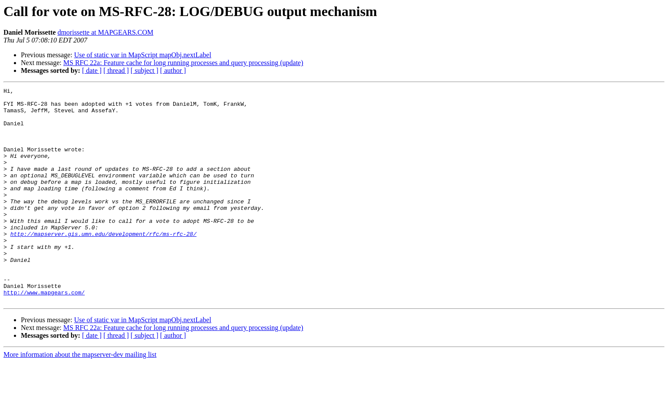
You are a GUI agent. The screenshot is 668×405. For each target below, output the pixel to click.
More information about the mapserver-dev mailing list (79, 397)
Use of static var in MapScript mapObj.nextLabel (142, 55)
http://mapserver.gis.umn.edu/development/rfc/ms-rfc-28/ (103, 264)
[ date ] (92, 70)
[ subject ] (144, 70)
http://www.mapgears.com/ (44, 334)
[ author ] (173, 70)
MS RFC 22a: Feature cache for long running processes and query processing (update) (183, 62)
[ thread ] (116, 70)
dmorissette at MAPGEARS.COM (105, 32)
